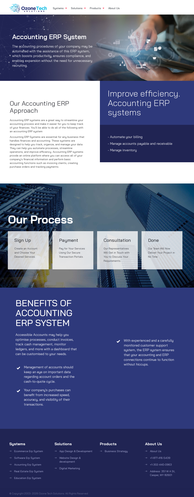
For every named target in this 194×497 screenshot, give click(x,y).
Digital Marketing (69, 468)
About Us (114, 8)
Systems (60, 8)
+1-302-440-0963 (161, 464)
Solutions (78, 8)
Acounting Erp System (27, 464)
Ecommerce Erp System (28, 451)
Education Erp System (27, 478)
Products (97, 8)
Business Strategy (116, 451)
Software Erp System (27, 458)
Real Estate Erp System (28, 471)
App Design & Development (75, 451)
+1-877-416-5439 (160, 458)
